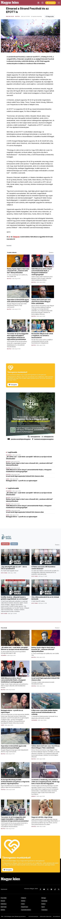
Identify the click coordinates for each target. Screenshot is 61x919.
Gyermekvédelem (26, 909)
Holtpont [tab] (14, 544)
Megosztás (50, 16)
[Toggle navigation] (58, 2)
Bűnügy (44, 898)
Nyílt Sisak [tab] (5, 544)
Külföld (23, 901)
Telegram (16, 237)
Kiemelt (3, 901)
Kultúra (43, 904)
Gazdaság (44, 901)
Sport (43, 907)
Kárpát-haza (24, 907)
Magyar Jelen (10, 16)
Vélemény (3, 904)
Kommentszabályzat (33, 916)
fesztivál (9, 245)
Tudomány (44, 909)
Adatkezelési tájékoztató (45, 916)
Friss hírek (3, 898)
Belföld (17, 16)
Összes (51, 252)
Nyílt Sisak (3, 907)
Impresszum (4, 889)
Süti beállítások (56, 916)
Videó (22, 904)
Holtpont (23, 898)
